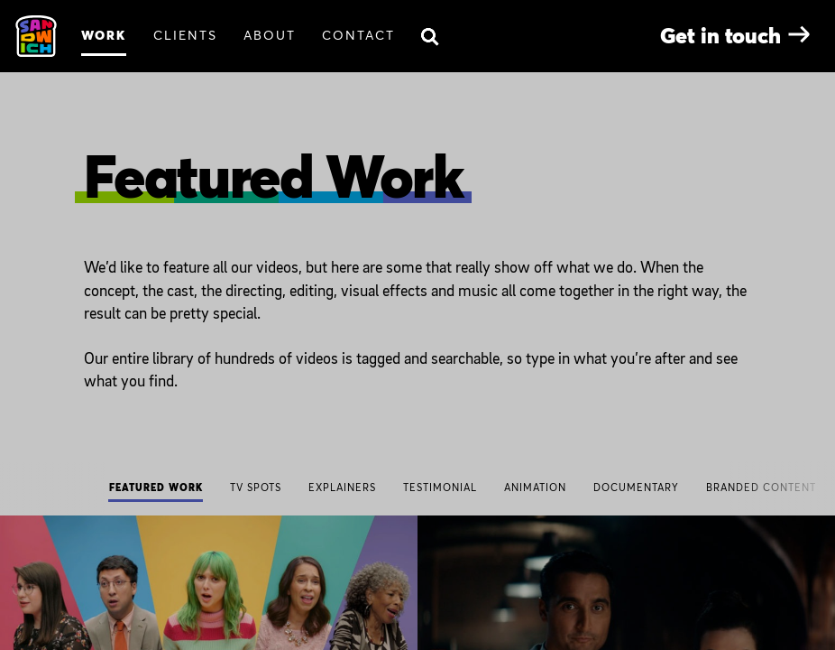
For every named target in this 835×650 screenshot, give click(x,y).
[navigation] (417, 488)
